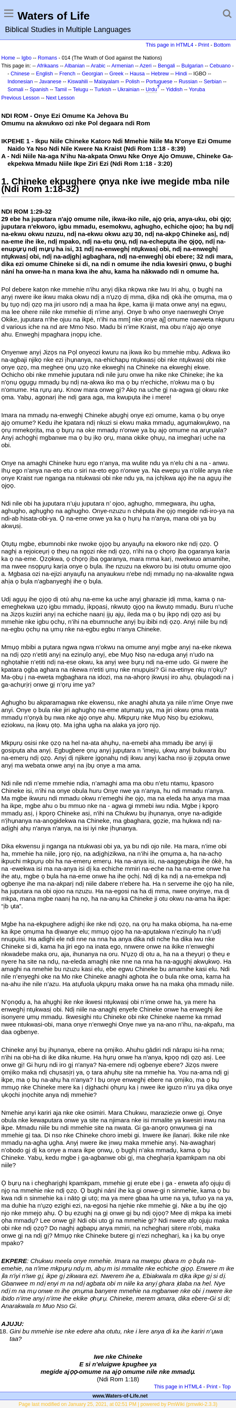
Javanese (50, 82)
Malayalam (106, 82)
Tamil (61, 89)
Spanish (39, 89)
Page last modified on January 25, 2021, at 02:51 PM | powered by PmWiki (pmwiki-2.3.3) (118, 1404)
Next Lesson (60, 98)
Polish (132, 82)
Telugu (80, 89)
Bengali (166, 66)
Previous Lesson (20, 98)
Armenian (123, 66)
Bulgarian (192, 66)
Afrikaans (48, 66)
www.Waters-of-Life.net (119, 1396)
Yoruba (197, 89)
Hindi (181, 74)
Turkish (102, 89)
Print (203, 45)
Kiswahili (78, 82)
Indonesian (20, 82)
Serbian (213, 82)
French (67, 74)
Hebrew (160, 74)
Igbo (26, 58)
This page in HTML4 (170, 45)
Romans (47, 58)
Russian (188, 82)
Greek (116, 74)
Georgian (92, 74)
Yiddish (174, 89)
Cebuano (220, 66)
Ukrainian (128, 89)
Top (226, 1386)
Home (8, 58)
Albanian (74, 66)
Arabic (98, 66)
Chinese (20, 74)
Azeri (146, 66)
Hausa (137, 74)
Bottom (222, 45)
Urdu (151, 89)
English (44, 74)
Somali (15, 89)
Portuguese (159, 82)
